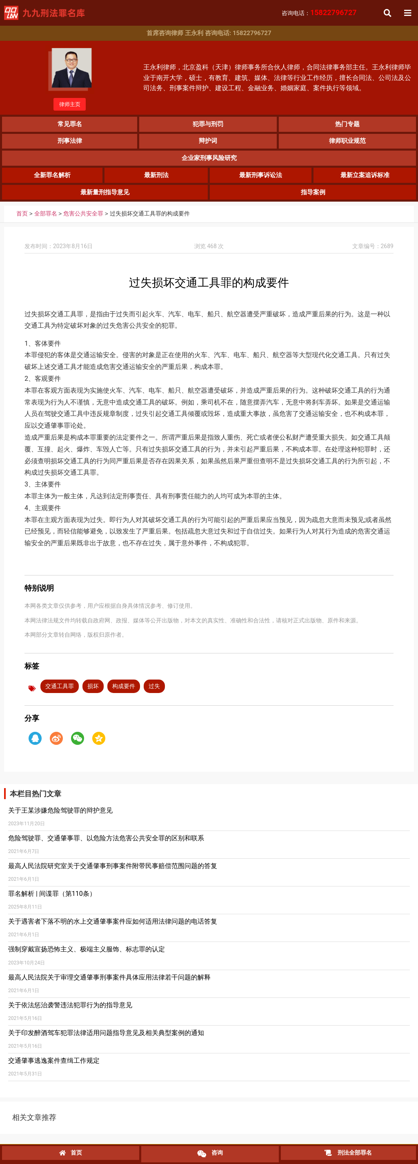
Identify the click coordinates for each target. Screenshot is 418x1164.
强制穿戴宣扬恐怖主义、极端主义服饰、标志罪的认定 (86, 955)
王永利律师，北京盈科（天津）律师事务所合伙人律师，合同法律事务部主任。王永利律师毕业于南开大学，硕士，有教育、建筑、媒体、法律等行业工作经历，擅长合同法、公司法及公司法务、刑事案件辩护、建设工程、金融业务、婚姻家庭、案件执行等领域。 (277, 79)
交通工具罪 (59, 692)
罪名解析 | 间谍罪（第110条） (52, 900)
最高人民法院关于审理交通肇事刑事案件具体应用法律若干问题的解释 (109, 983)
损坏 (93, 692)
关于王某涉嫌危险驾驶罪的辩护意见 (60, 816)
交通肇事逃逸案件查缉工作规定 (54, 1067)
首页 (22, 220)
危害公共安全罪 (83, 220)
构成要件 (123, 692)
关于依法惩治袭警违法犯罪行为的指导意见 (70, 1011)
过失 (154, 692)
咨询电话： (319, 13)
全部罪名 (45, 220)
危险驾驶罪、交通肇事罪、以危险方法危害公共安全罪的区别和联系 (106, 844)
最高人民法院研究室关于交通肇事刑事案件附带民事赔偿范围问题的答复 (112, 872)
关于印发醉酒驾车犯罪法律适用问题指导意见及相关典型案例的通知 (106, 1039)
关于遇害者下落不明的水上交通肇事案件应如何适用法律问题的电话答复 (112, 927)
